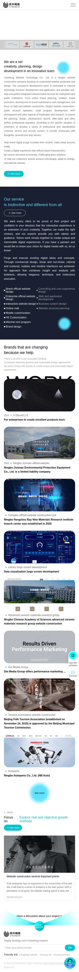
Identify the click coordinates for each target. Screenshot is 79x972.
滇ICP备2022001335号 (55, 963)
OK (70, 947)
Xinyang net (46, 954)
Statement (9, 967)
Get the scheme (73, 664)
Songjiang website (28, 954)
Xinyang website (62, 954)
